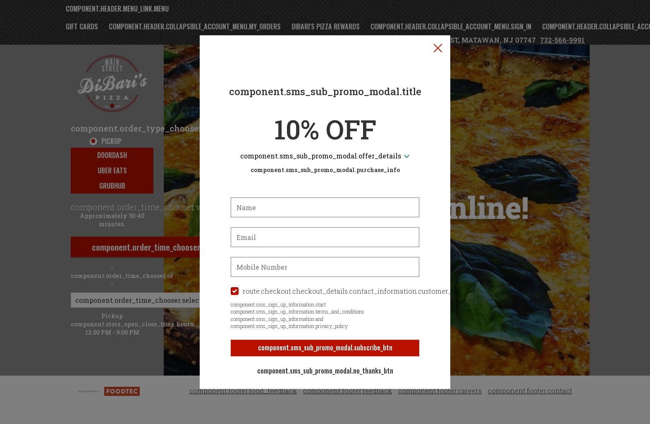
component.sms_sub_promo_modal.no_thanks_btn (325, 371)
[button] (438, 47)
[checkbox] (325, 292)
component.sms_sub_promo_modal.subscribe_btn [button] (325, 348)
